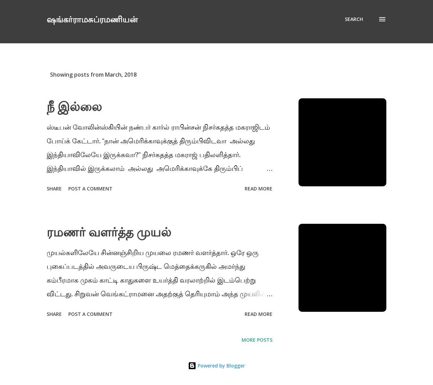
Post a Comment (90, 188)
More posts (257, 340)
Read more (258, 188)
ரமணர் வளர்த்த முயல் (109, 231)
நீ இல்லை (74, 106)
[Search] (354, 19)
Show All (369, 74)
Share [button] (54, 188)
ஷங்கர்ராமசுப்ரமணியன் (92, 19)
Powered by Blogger (216, 365)
